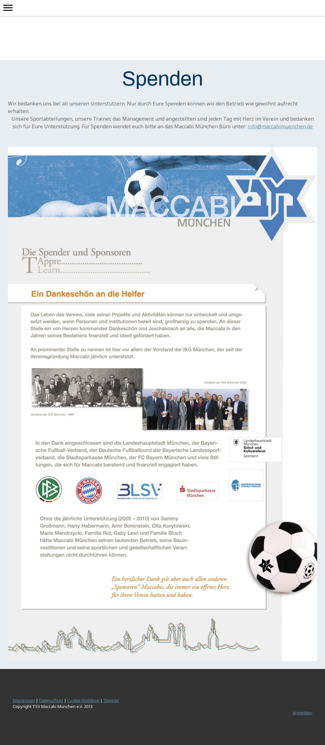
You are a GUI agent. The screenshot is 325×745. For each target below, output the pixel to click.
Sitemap (111, 700)
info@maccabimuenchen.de (280, 126)
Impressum (24, 700)
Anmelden (302, 713)
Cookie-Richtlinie (83, 700)
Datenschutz (51, 700)
